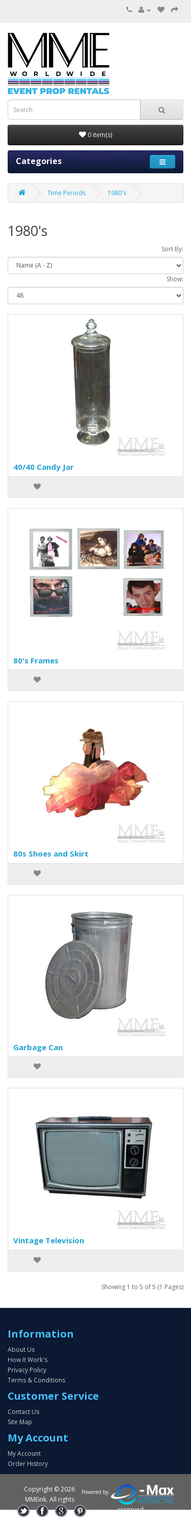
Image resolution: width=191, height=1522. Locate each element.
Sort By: (172, 249)
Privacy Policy (27, 1370)
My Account (24, 1453)
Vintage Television (48, 1240)
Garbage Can (38, 1047)
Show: (175, 279)
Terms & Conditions (36, 1380)
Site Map (20, 1422)
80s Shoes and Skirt (51, 853)
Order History (28, 1463)
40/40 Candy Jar (43, 467)
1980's (116, 193)
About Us (21, 1349)
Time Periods (66, 193)
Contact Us (23, 1411)
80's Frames (36, 660)
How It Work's (27, 1359)
